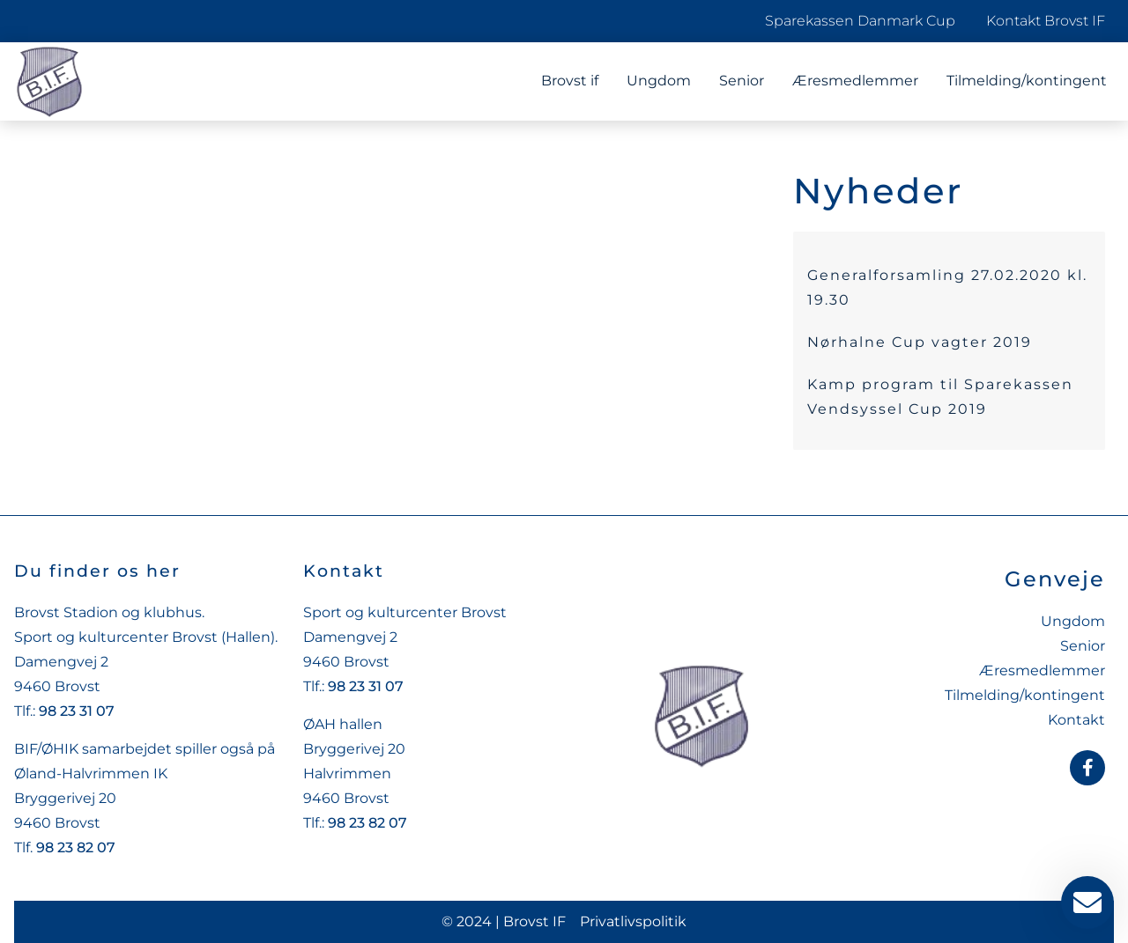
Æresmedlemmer (855, 80)
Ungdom (659, 80)
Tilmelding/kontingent (1026, 80)
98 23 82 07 (75, 847)
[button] (39, 904)
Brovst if (569, 80)
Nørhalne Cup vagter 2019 (919, 342)
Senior (741, 80)
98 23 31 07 (77, 711)
